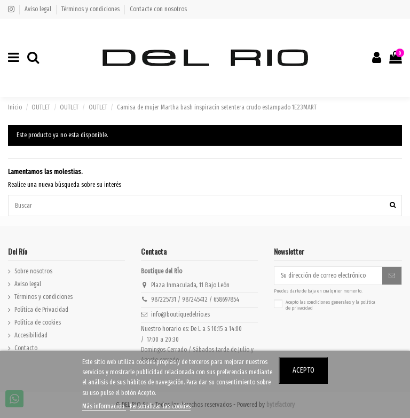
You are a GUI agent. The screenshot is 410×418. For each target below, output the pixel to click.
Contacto (25, 348)
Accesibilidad (31, 335)
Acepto (303, 370)
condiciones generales (329, 302)
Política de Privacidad (41, 309)
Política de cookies (37, 322)
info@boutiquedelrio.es (180, 314)
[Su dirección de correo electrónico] (328, 275)
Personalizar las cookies (160, 406)
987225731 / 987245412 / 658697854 (195, 299)
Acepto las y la (330, 305)
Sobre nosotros (33, 271)
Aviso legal (39, 9)
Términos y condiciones (91, 9)
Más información (104, 406)
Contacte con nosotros (158, 9)
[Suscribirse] (391, 275)
